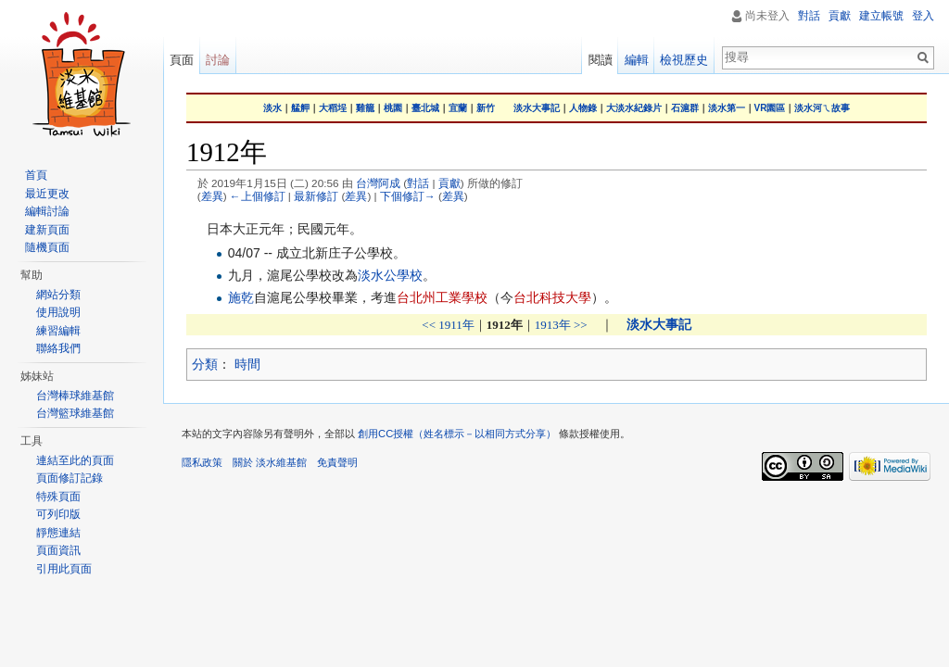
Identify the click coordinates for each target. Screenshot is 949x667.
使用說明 (58, 312)
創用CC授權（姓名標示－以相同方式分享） (457, 433)
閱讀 (600, 60)
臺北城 (425, 108)
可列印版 (58, 514)
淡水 (272, 108)
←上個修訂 (257, 196)
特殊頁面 (58, 496)
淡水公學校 (390, 275)
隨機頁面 (47, 247)
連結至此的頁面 (75, 460)
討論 (218, 60)
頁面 (182, 60)
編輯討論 (47, 211)
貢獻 (449, 183)
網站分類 (58, 294)
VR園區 (770, 108)
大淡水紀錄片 (634, 108)
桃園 (393, 108)
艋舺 (300, 108)
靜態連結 (58, 532)
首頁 (36, 175)
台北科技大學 (552, 297)
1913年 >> (561, 325)
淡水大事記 (536, 108)
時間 (247, 364)
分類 (205, 364)
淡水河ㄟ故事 (822, 108)
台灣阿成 (378, 183)
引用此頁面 (64, 568)
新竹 (485, 108)
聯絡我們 (58, 348)
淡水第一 (726, 108)
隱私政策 (202, 462)
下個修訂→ (408, 196)
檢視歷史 (684, 60)
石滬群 (685, 108)
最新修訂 (316, 196)
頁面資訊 (58, 550)
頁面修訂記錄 (69, 478)
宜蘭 (458, 108)
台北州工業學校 (442, 297)
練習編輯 (58, 330)
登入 (923, 15)
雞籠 (365, 108)
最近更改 (47, 193)
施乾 (241, 297)
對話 (418, 183)
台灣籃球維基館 (75, 413)
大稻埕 (333, 108)
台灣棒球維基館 (75, 395)
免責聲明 (337, 462)
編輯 (637, 60)
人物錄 (583, 108)
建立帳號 (881, 15)
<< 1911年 (448, 325)
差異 (212, 196)
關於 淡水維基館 (270, 462)
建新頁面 (47, 229)
